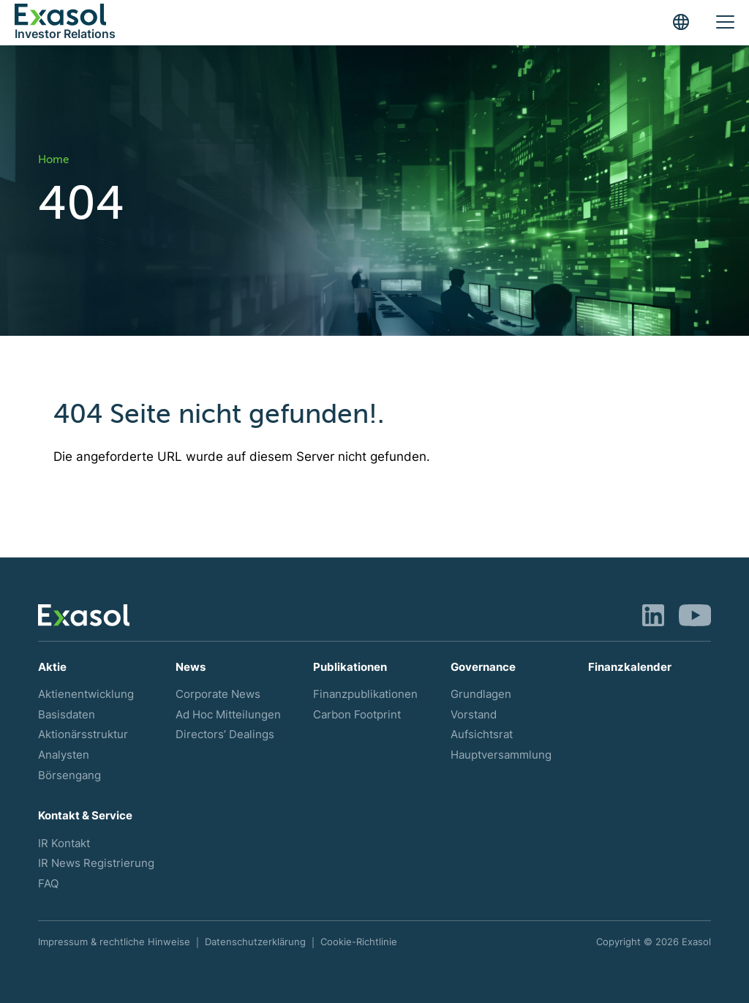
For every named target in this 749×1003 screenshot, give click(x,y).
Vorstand (474, 714)
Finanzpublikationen (365, 694)
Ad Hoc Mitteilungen (228, 714)
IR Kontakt (64, 843)
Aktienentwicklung (86, 694)
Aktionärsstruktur (83, 734)
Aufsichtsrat (482, 734)
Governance (483, 667)
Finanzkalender (629, 667)
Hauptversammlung (501, 755)
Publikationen (350, 667)
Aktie (52, 667)
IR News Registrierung (96, 863)
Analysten (63, 755)
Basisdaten (66, 714)
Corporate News (218, 694)
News (191, 667)
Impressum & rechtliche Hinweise (114, 941)
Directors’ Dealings (225, 734)
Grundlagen (481, 694)
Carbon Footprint (357, 714)
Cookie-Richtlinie (358, 941)
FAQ (48, 883)
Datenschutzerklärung (255, 941)
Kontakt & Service (85, 815)
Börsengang (69, 775)
